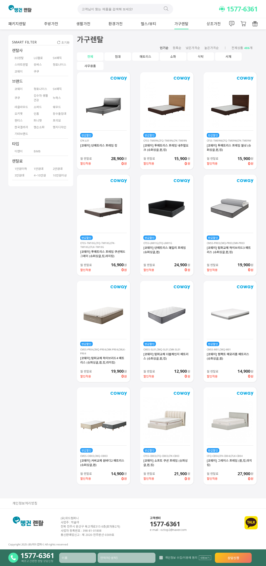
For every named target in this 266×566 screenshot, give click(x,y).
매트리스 (145, 56)
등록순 (177, 48)
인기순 (164, 48)
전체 (90, 56)
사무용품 (90, 66)
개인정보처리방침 (24, 503)
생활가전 (83, 23)
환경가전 (115, 23)
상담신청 (233, 558)
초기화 (63, 42)
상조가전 (214, 23)
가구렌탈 (181, 23)
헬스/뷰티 (148, 23)
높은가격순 (211, 48)
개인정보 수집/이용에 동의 (178, 558)
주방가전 (51, 23)
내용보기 (204, 558)
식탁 (201, 56)
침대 (118, 56)
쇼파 (173, 56)
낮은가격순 (193, 48)
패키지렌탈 (17, 23)
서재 (228, 56)
